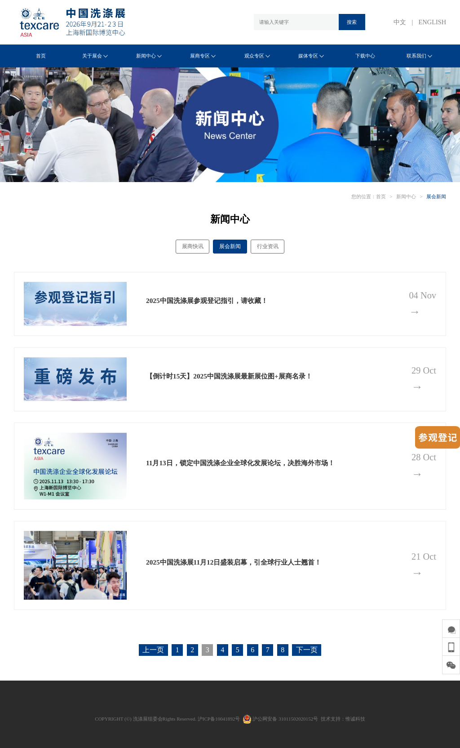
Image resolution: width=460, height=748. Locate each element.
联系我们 (419, 55)
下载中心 (365, 55)
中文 (400, 22)
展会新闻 (436, 196)
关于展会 (95, 55)
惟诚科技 (355, 718)
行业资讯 (268, 246)
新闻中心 (149, 55)
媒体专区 (311, 55)
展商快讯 (192, 246)
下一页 (307, 650)
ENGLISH (433, 22)
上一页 (153, 650)
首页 (41, 55)
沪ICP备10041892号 (219, 718)
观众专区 (257, 55)
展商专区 (203, 55)
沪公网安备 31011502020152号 (280, 718)
